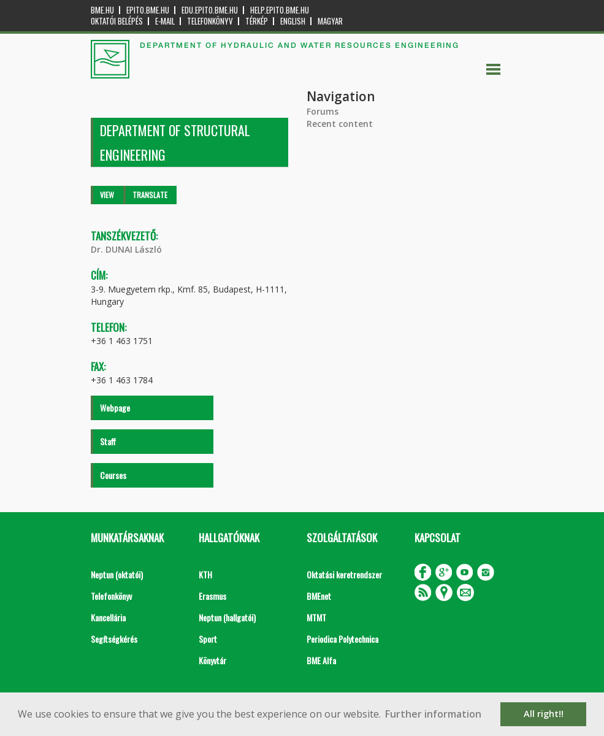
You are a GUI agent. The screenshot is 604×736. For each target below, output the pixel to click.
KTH (205, 574)
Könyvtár (212, 660)
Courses (113, 475)
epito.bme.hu (147, 10)
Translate (149, 195)
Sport (208, 638)
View (107, 195)
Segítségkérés (114, 638)
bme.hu (102, 10)
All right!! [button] (544, 713)
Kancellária (108, 617)
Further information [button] (433, 714)
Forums (322, 111)
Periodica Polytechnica (342, 638)
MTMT (316, 617)
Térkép (256, 21)
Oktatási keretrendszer (344, 574)
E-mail (165, 21)
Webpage (115, 407)
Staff (108, 441)
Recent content (340, 123)
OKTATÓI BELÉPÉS (117, 21)
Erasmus (212, 595)
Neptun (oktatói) (117, 574)
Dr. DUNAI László (126, 249)
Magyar (330, 21)
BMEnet (319, 595)
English (292, 21)
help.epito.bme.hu (279, 10)
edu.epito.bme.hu (210, 10)
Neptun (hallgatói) (227, 617)
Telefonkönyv (210, 21)
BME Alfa (321, 660)
